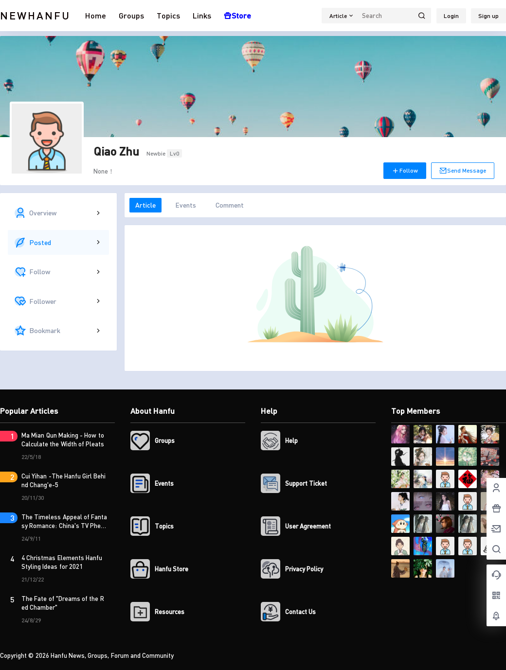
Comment (230, 205)
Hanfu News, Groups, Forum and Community (111, 655)
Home (95, 15)
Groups (131, 15)
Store (237, 15)
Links (202, 15)
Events (185, 205)
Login (451, 15)
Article (145, 205)
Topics (168, 15)
